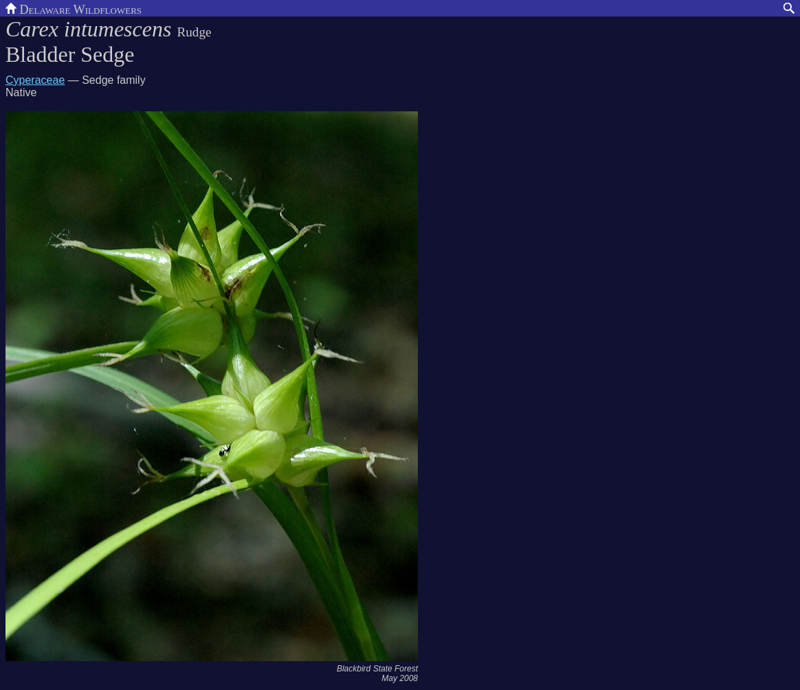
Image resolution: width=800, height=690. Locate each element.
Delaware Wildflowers (73, 8)
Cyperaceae (35, 80)
